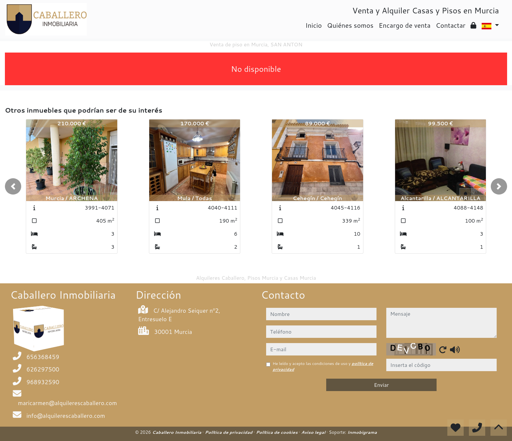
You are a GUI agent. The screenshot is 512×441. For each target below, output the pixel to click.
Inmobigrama (362, 432)
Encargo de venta (405, 25)
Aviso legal (313, 432)
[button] (13, 186)
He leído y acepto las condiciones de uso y (323, 366)
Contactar (450, 25)
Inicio (313, 25)
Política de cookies (277, 432)
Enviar (381, 384)
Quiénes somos (350, 25)
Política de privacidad (229, 432)
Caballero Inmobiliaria (177, 432)
